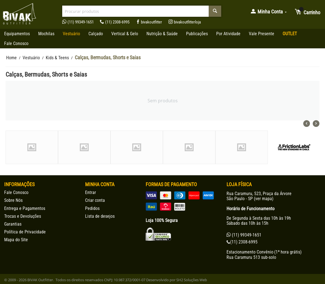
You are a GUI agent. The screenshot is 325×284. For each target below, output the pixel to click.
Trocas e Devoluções (22, 216)
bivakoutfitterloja (184, 22)
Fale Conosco (16, 43)
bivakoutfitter (149, 22)
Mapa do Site (16, 239)
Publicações (197, 33)
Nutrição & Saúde (162, 33)
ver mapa (263, 198)
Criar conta (95, 200)
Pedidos (92, 208)
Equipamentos (17, 33)
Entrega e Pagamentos (24, 208)
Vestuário (71, 33)
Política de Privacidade (25, 232)
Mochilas (46, 33)
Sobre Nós (13, 200)
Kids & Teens (57, 57)
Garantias (12, 224)
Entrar (90, 192)
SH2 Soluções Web (191, 279)
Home (11, 57)
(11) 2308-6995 (114, 22)
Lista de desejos (100, 216)
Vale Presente (261, 33)
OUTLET (290, 33)
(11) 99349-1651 (78, 22)
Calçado (95, 33)
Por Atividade (228, 33)
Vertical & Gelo (124, 33)
